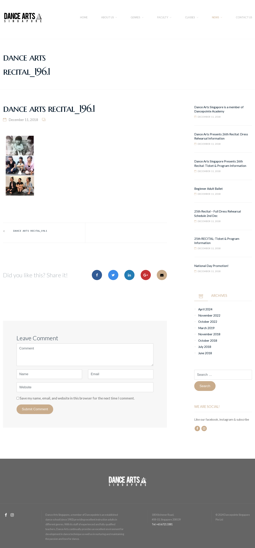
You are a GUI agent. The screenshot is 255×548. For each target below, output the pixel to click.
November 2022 (209, 315)
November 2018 (209, 334)
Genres (135, 17)
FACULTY (162, 17)
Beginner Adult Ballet (208, 188)
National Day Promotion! (211, 266)
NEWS (215, 17)
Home (84, 17)
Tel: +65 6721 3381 (162, 524)
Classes (190, 17)
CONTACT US (244, 17)
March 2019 (206, 328)
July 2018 (204, 346)
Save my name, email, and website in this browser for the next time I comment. (77, 398)
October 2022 (207, 321)
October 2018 (207, 340)
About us (107, 17)
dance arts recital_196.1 (30, 231)
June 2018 (205, 353)
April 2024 (205, 309)
